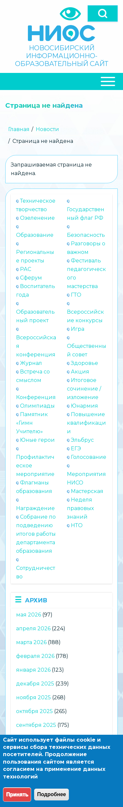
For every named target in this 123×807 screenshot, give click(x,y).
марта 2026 (31, 642)
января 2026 (33, 670)
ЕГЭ (76, 448)
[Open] (103, 13)
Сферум (31, 278)
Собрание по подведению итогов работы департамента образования (36, 534)
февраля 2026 (35, 656)
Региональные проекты (35, 256)
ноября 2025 (33, 697)
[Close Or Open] (61, 81)
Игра (77, 329)
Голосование (88, 457)
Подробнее (51, 794)
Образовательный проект (35, 316)
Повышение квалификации (86, 423)
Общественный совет (86, 350)
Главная (19, 129)
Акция (80, 372)
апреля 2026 (33, 628)
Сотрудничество (35, 572)
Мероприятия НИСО (86, 478)
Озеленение (37, 218)
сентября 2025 (36, 725)
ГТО (76, 295)
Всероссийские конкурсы (85, 316)
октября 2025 (34, 711)
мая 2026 (28, 615)
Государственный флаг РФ (85, 213)
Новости (47, 129)
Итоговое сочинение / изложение (84, 388)
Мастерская (87, 491)
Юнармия (84, 406)
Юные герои (37, 440)
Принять (17, 794)
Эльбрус (82, 440)
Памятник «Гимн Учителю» (32, 423)
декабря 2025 (35, 684)
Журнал (31, 363)
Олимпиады (37, 406)
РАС (25, 269)
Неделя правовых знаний (80, 508)
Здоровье (84, 363)
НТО (77, 525)
